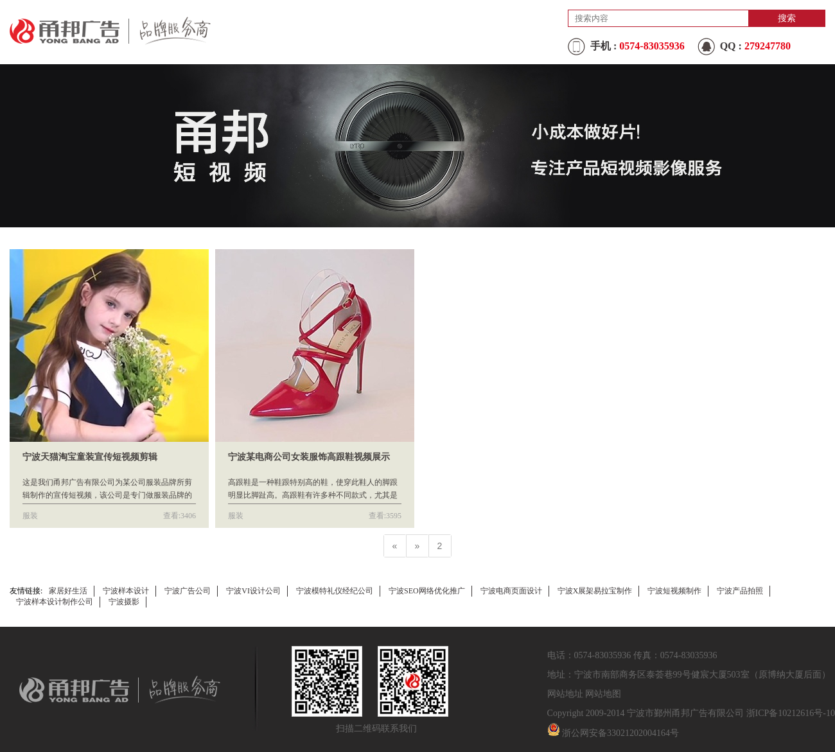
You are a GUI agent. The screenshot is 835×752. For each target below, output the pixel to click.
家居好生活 (68, 590)
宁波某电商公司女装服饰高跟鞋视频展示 (309, 457)
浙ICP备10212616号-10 (790, 713)
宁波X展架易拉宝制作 (595, 590)
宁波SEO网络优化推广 (427, 590)
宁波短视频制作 (674, 590)
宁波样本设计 (126, 590)
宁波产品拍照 (740, 590)
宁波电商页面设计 (511, 590)
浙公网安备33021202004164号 (620, 733)
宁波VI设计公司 (253, 590)
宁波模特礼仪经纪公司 (334, 590)
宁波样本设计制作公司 (54, 601)
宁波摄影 (124, 601)
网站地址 (565, 694)
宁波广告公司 (187, 590)
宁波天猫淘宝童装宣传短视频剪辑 (89, 457)
